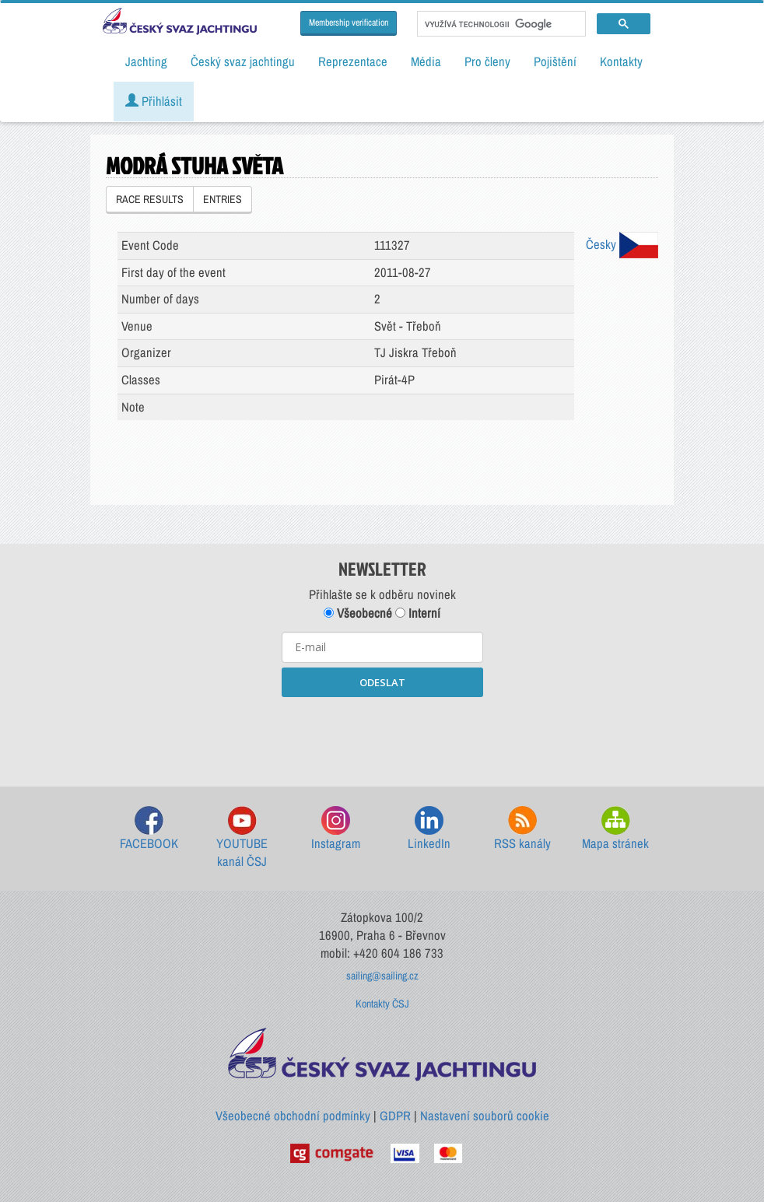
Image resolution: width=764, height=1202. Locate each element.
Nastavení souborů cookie (484, 1115)
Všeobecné (358, 613)
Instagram (335, 829)
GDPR (395, 1115)
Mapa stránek (615, 829)
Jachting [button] (146, 61)
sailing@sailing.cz (382, 976)
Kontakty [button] (621, 61)
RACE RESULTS (150, 199)
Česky (622, 244)
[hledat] (500, 24)
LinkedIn (429, 829)
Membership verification (348, 22)
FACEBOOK (149, 829)
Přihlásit (153, 101)
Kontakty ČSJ (382, 1004)
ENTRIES (222, 199)
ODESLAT (382, 682)
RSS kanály (522, 829)
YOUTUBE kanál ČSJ (242, 838)
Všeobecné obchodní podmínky (293, 1115)
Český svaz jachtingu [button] (243, 61)
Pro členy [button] (487, 61)
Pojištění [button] (555, 61)
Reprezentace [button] (352, 61)
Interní (417, 613)
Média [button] (426, 61)
